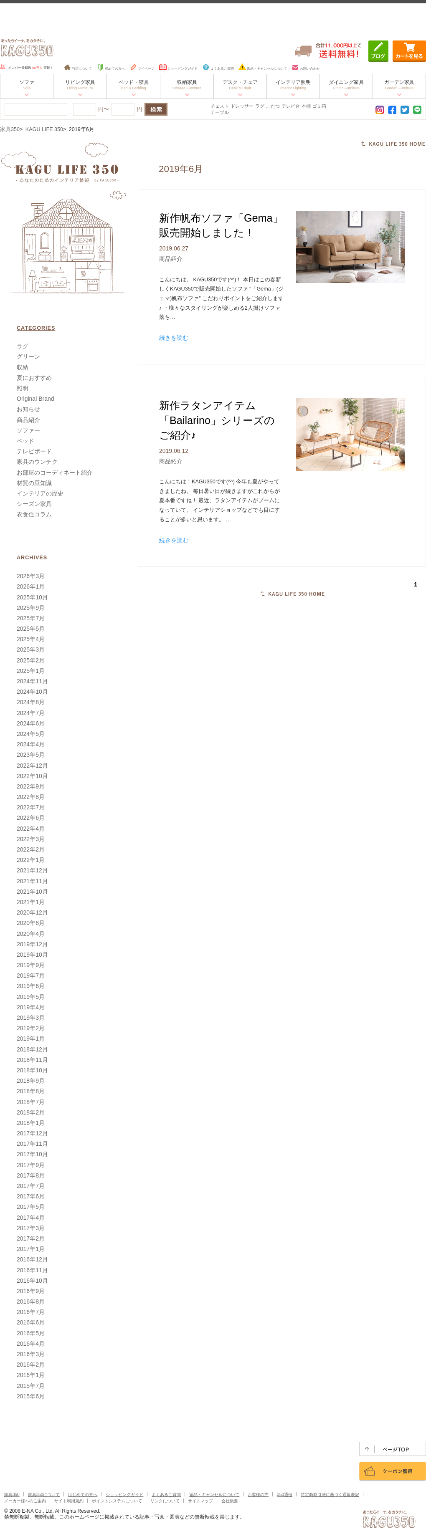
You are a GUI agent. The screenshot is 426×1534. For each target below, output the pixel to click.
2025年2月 (31, 660)
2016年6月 (31, 1322)
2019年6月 (31, 986)
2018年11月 (32, 1059)
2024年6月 (31, 723)
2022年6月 (31, 817)
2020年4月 (31, 933)
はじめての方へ (82, 1494)
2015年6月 (31, 1396)
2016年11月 (32, 1270)
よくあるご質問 (218, 69)
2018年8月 (31, 1091)
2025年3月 (31, 649)
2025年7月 (31, 618)
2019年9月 (31, 965)
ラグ (259, 106)
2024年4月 (31, 744)
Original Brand (35, 398)
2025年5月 (31, 628)
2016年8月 (31, 1301)
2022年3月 (31, 839)
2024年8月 (31, 702)
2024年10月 (32, 691)
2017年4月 (31, 1217)
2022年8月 (31, 797)
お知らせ (28, 409)
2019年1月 (31, 1038)
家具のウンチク (37, 461)
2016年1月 (31, 1375)
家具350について (44, 1494)
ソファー (28, 430)
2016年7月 (31, 1312)
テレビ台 (290, 106)
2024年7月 (31, 713)
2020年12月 (32, 912)
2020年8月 (31, 923)
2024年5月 (31, 733)
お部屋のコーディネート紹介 (55, 472)
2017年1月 (31, 1249)
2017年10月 (32, 1154)
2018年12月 (32, 1049)
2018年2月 (31, 1112)
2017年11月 (32, 1143)
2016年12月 (32, 1259)
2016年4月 (31, 1343)
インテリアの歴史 (40, 493)
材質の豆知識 (34, 483)
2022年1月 (31, 860)
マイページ (142, 69)
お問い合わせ (306, 69)
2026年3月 (31, 576)
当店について (77, 69)
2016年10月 (32, 1280)
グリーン (28, 356)
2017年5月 (31, 1206)
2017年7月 (31, 1186)
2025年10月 (32, 597)
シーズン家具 (34, 503)
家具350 (10, 129)
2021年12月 (32, 870)
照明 (22, 388)
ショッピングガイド (178, 69)
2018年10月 (32, 1070)
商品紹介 (171, 258)
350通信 (284, 1494)
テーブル (219, 112)
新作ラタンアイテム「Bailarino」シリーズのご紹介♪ (217, 420)
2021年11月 (32, 881)
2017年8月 (31, 1175)
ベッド (25, 440)
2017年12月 (32, 1133)
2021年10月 (32, 891)
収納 (22, 367)
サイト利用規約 (69, 1501)
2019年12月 (32, 944)
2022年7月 (31, 807)
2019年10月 (32, 954)
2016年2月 (31, 1364)
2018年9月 (31, 1080)
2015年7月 (31, 1385)
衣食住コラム (34, 514)
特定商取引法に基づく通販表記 (330, 1494)
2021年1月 (31, 902)
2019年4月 (31, 1007)
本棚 (306, 106)
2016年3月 (31, 1354)
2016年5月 (31, 1333)
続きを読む (173, 337)
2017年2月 (31, 1238)
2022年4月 (31, 828)
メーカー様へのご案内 (25, 1501)
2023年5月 (31, 754)
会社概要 (229, 1501)
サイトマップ (200, 1501)
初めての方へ (110, 69)
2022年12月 (32, 765)
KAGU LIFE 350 (44, 129)
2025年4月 (31, 639)
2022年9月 (31, 786)
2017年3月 (31, 1228)
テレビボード (34, 451)
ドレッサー (242, 106)
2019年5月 (31, 996)
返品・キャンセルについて (262, 69)
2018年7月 (31, 1102)
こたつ (273, 106)
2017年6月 (31, 1196)
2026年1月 (31, 586)
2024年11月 (32, 681)
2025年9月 (31, 607)
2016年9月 (31, 1291)
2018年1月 (31, 1123)
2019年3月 (31, 1017)
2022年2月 (31, 849)
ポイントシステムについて (117, 1501)
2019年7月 (31, 975)
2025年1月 (31, 670)
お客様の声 (258, 1494)
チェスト (219, 106)
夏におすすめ (34, 377)
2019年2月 (31, 1028)
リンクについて (165, 1501)
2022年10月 (32, 776)
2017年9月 (31, 1165)
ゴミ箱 (319, 106)
